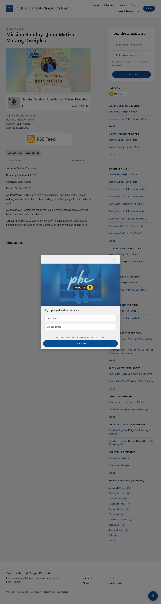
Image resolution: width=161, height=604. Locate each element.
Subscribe (80, 343)
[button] (115, 259)
